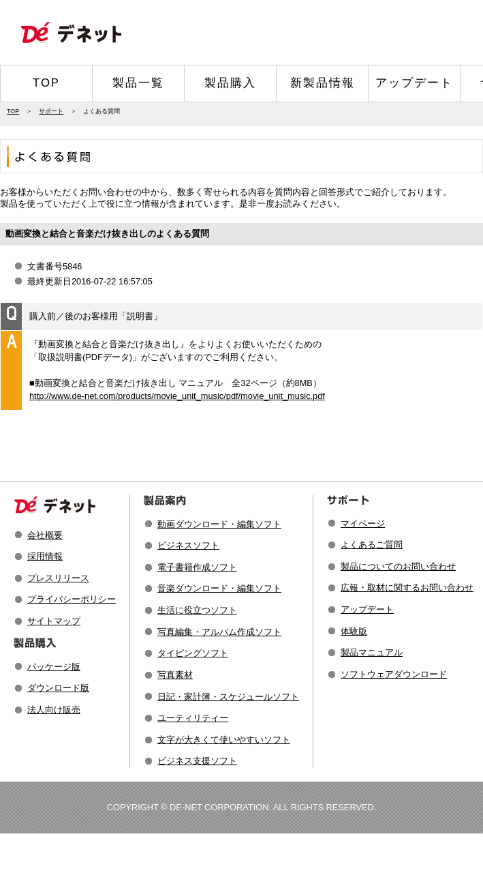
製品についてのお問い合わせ (398, 566)
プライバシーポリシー (71, 599)
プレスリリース (58, 578)
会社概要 (45, 535)
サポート (51, 111)
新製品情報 (322, 82)
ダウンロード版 (58, 688)
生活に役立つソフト (197, 610)
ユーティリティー (192, 718)
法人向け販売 (53, 710)
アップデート (414, 82)
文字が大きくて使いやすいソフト (223, 740)
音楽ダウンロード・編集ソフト (219, 588)
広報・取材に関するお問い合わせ (407, 587)
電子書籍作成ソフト (197, 567)
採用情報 (45, 556)
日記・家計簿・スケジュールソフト (228, 697)
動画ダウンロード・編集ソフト (219, 524)
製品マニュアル (372, 652)
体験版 (354, 631)
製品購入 (230, 82)
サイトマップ (53, 621)
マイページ (363, 523)
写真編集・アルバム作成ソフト (219, 632)
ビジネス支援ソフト (197, 761)
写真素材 (175, 675)
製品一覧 (138, 82)
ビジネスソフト (188, 545)
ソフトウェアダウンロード (394, 674)
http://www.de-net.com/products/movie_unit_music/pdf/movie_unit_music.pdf (177, 396)
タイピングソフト (192, 653)
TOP (46, 82)
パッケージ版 (53, 667)
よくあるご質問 (372, 544)
